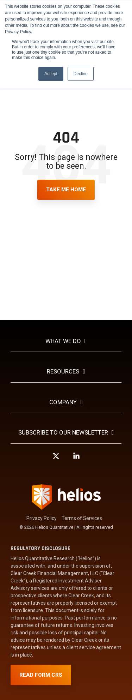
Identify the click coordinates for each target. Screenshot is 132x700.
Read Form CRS (40, 675)
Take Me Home (66, 189)
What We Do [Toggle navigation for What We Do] (63, 341)
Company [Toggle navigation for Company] (63, 402)
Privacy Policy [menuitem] (41, 518)
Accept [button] (50, 73)
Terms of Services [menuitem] (82, 518)
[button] (56, 459)
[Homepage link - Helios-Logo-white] (66, 506)
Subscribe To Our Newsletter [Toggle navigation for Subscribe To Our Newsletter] (63, 432)
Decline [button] (81, 73)
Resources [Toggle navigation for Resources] (63, 371)
